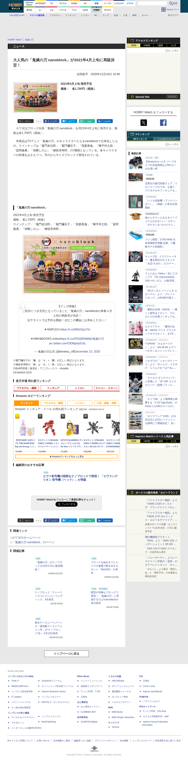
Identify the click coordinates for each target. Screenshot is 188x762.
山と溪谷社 (82, 702)
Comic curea (149, 686)
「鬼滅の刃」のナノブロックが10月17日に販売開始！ (49, 566)
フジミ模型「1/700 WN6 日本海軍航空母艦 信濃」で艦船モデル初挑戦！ (160, 243)
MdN (110, 707)
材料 (134, 15)
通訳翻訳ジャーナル (121, 691)
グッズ (105, 15)
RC (95, 15)
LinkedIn (107, 121)
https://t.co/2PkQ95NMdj (75, 338)
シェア (54, 121)
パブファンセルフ (151, 701)
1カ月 (173, 45)
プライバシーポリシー (105, 740)
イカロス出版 (114, 676)
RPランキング (140, 139)
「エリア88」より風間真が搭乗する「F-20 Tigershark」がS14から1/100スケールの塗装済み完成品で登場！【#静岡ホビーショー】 (161, 406)
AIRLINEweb (118, 681)
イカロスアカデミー (121, 702)
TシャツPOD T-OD (90, 691)
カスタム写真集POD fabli (156, 716)
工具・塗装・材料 (106, 403)
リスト (38, 121)
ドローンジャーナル (21, 702)
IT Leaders (16, 697)
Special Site (143, 96)
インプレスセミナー (51, 697)
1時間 (133, 45)
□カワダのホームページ (25, 537)
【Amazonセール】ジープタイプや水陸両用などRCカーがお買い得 (160, 165)
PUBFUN (143, 697)
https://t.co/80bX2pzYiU (75, 329)
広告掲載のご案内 (61, 740)
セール (145, 15)
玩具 (116, 15)
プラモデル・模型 (26, 388)
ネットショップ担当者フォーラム (58, 686)
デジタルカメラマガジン (23, 717)
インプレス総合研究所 (22, 691)
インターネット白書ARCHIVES (26, 728)
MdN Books (117, 712)
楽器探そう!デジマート (92, 686)
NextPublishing (49, 722)
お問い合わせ (43, 740)
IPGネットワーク (147, 706)
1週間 (160, 45)
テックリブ (113, 722)
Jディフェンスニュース (123, 686)
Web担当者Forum (19, 686)
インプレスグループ (141, 740)
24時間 (147, 45)
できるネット (17, 722)
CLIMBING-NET (88, 712)
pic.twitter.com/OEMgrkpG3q (67, 343)
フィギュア (70, 15)
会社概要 (124, 740)
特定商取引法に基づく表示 (168, 740)
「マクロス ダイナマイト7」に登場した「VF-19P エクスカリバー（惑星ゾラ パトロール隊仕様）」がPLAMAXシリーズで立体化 (161, 384)
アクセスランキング (147, 40)
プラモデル (54, 15)
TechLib (115, 727)
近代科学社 (82, 717)
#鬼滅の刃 (97, 338)
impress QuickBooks (152, 691)
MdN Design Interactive (123, 717)
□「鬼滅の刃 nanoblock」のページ (32, 542)
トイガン (85, 15)
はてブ (72, 121)
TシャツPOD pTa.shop (154, 711)
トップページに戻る (66, 653)
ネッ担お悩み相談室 (21, 707)
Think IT (15, 681)
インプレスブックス (51, 716)
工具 (125, 15)
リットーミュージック (91, 681)
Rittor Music (83, 676)
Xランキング (143, 134)
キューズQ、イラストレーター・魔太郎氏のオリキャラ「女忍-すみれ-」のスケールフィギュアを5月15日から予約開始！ (161, 263)
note (89, 121)
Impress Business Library (54, 691)
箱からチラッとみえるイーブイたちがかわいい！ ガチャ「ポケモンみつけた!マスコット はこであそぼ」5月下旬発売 (161, 224)
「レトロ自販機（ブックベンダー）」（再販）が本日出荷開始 (161, 204)
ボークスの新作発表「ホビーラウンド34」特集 (157, 493)
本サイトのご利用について (20, 740)
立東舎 (84, 697)
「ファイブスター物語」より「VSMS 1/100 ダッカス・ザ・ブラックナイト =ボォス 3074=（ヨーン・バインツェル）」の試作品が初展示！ (161, 507)
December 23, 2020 (87, 351)
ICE (141, 676)
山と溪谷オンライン (90, 706)
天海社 (146, 681)
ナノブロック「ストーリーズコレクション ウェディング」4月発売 (49, 596)
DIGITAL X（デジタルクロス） (56, 702)
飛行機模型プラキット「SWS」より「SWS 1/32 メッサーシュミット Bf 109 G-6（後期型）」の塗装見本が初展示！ (161, 544)
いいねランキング (166, 139)
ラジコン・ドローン (106, 388)
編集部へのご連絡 (82, 740)
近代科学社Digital (89, 722)
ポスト (28, 121)
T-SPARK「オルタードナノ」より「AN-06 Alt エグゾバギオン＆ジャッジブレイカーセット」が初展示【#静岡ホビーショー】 (161, 350)
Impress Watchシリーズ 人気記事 (155, 436)
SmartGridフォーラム (52, 681)
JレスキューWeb (120, 697)
